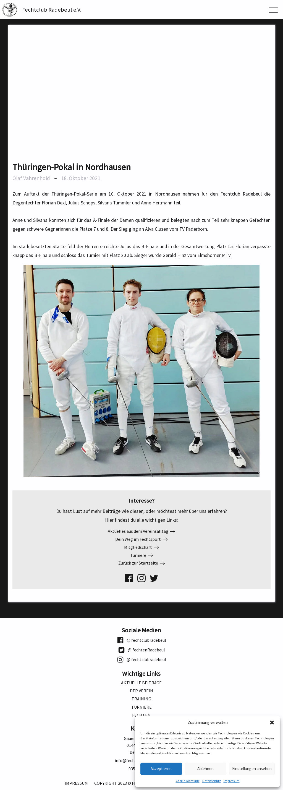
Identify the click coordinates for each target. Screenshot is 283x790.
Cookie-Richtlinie (188, 781)
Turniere (141, 707)
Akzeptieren (161, 768)
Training (141, 698)
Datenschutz (211, 781)
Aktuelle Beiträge (141, 682)
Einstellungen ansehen (252, 768)
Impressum (232, 781)
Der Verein (141, 690)
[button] (272, 722)
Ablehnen (205, 768)
